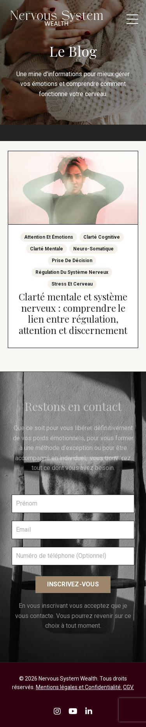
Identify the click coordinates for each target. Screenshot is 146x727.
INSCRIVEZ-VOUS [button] (73, 584)
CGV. (128, 687)
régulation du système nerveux (71, 272)
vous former (117, 438)
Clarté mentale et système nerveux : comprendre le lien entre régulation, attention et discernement (73, 313)
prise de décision (72, 260)
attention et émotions (48, 237)
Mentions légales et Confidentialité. (79, 687)
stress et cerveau (72, 284)
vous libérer (77, 428)
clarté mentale (46, 249)
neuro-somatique (93, 249)
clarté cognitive (101, 237)
